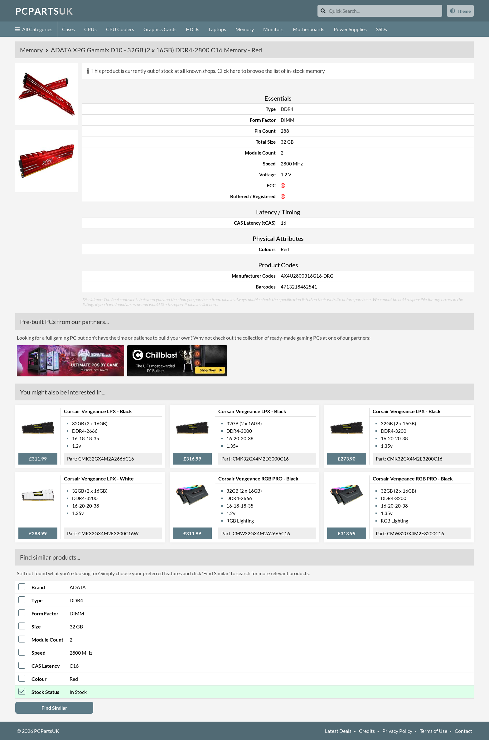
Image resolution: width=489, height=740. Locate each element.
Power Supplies (350, 29)
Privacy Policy (397, 731)
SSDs (381, 29)
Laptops (217, 29)
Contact (463, 731)
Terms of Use (433, 731)
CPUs (90, 29)
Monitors (273, 29)
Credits (367, 731)
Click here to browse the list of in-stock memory (271, 71)
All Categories (33, 29)
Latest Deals (338, 731)
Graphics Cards (160, 29)
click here (208, 304)
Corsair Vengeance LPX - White (99, 478)
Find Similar (54, 708)
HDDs (192, 29)
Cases (68, 29)
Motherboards (308, 29)
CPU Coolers (120, 29)
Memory (244, 29)
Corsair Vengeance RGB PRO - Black (258, 478)
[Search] (323, 11)
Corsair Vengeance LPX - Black (98, 411)
